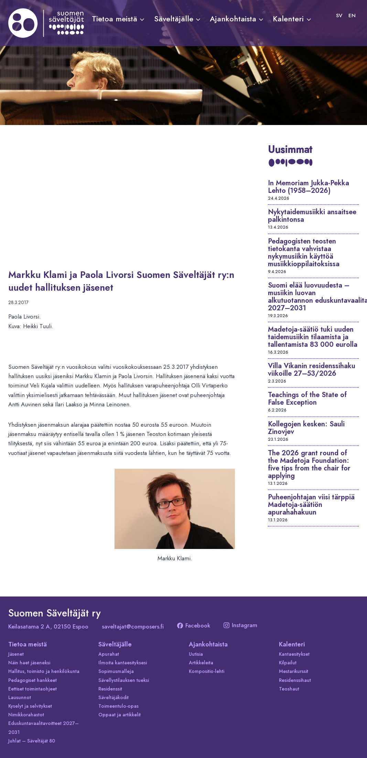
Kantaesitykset (294, 654)
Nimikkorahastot (26, 714)
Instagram (240, 625)
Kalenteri (292, 644)
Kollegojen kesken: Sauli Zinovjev (306, 428)
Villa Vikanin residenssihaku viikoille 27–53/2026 (311, 369)
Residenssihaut (295, 680)
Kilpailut (287, 662)
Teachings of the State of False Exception (307, 398)
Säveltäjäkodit (113, 697)
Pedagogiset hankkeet (32, 680)
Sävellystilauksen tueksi (123, 680)
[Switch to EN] (352, 15)
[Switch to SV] (339, 15)
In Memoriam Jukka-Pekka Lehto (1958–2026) (308, 187)
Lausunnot (19, 697)
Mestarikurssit (293, 671)
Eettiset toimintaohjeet (32, 688)
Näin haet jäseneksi (29, 662)
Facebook (193, 625)
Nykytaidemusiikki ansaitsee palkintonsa (312, 216)
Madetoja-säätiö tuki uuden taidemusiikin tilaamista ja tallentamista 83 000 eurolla (312, 337)
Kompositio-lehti (206, 671)
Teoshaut (289, 688)
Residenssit (110, 688)
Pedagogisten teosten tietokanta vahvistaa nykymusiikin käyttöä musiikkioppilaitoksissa (303, 252)
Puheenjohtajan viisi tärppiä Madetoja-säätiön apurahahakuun (311, 504)
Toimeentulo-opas (118, 706)
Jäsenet (16, 654)
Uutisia (196, 654)
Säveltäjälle (115, 644)
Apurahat (108, 654)
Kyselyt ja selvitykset (30, 706)
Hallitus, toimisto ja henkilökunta (43, 671)
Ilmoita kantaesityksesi (122, 662)
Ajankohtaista (208, 644)
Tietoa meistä (27, 644)
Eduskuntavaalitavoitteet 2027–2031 (43, 727)
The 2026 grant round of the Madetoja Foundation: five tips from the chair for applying (309, 464)
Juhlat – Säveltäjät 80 (31, 740)
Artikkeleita (201, 662)
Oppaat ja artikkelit (119, 714)
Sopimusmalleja (116, 671)
